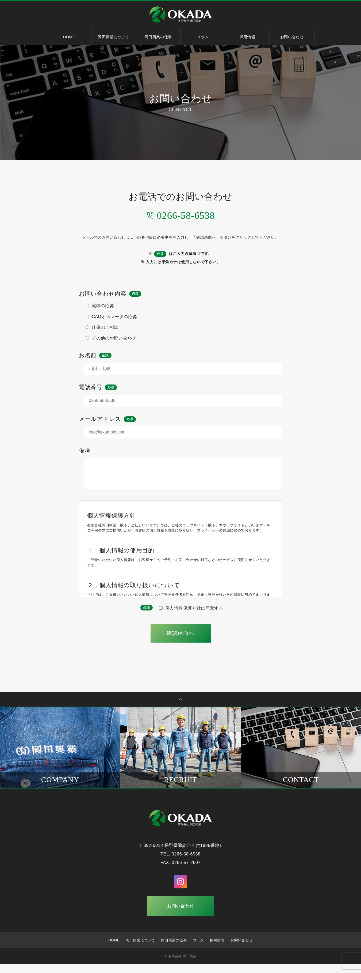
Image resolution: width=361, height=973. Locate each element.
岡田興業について (113, 37)
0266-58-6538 (180, 215)
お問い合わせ (292, 37)
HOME (69, 37)
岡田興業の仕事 (158, 37)
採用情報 (247, 37)
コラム (203, 37)
